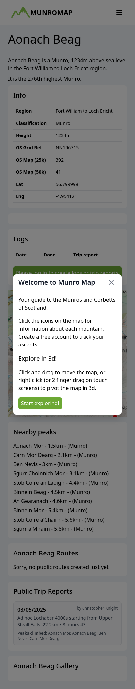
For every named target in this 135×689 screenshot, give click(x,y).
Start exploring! (40, 403)
